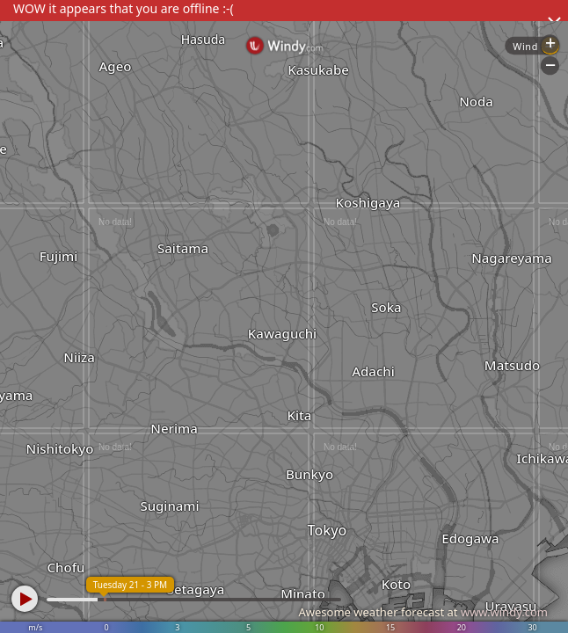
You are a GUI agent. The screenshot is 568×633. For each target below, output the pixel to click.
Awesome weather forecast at (423, 612)
